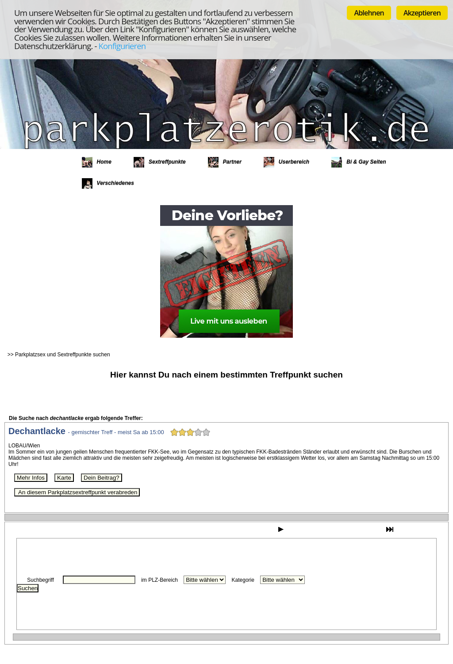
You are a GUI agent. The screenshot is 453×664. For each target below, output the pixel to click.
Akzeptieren (422, 13)
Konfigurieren (122, 45)
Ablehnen (369, 13)
